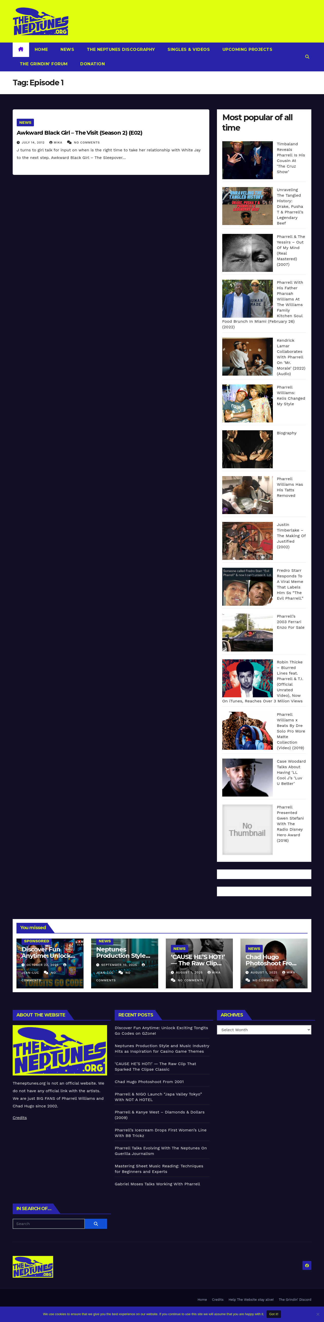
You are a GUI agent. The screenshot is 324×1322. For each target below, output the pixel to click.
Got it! (273, 1314)
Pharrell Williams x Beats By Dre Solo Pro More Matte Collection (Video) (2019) (291, 731)
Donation (92, 64)
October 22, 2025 (43, 965)
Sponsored (36, 941)
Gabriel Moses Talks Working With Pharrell (157, 1184)
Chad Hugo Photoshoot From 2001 (272, 963)
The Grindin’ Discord (295, 1299)
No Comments (87, 142)
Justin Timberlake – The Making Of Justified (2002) (291, 535)
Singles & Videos (188, 49)
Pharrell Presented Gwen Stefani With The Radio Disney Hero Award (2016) (290, 824)
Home (41, 49)
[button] (307, 56)
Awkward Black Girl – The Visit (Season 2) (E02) (79, 132)
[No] (317, 1314)
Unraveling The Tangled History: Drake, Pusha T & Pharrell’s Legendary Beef (290, 206)
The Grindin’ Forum (43, 64)
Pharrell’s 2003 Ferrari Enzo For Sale (291, 622)
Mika (56, 142)
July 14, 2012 (34, 142)
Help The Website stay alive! (251, 1299)
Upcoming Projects (246, 49)
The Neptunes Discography (120, 49)
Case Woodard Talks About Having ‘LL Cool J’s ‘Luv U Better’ (291, 772)
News (66, 49)
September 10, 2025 (119, 965)
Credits (20, 1117)
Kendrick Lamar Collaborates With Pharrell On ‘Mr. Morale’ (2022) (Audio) (291, 357)
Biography (287, 433)
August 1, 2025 (190, 972)
